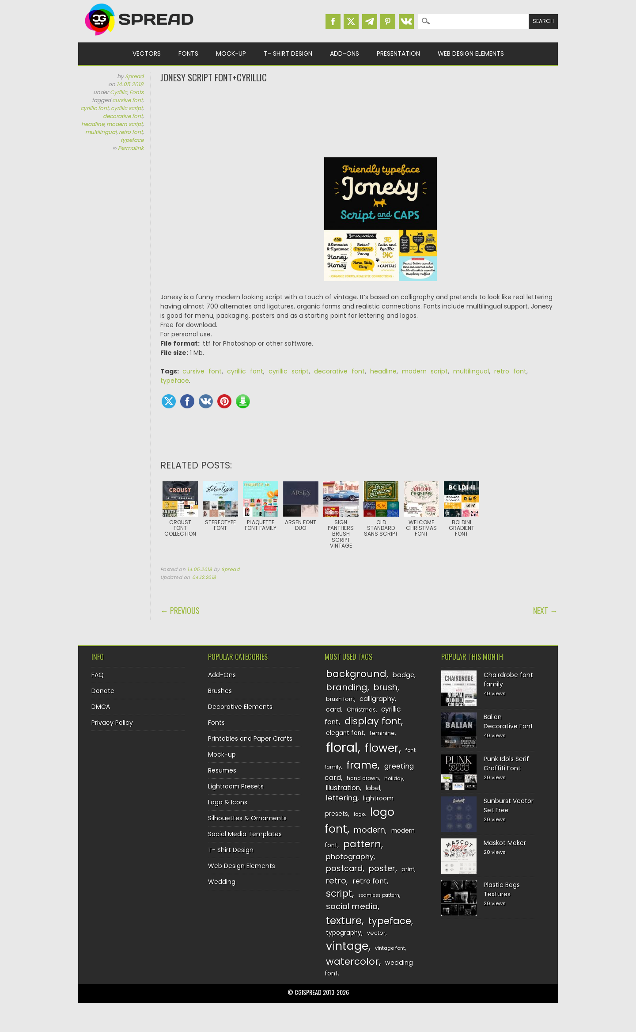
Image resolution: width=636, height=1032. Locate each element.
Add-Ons (344, 53)
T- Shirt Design (288, 53)
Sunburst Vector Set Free (509, 805)
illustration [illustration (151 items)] (343, 787)
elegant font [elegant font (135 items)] (345, 733)
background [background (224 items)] (356, 674)
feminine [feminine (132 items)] (382, 733)
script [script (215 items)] (339, 893)
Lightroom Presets (236, 786)
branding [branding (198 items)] (346, 687)
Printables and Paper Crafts (250, 738)
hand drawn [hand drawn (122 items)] (363, 778)
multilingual (101, 132)
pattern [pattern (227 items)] (362, 844)
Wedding (221, 881)
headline (92, 124)
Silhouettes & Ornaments (247, 818)
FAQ (97, 674)
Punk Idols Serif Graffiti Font (506, 763)
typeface (132, 140)
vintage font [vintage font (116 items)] (390, 948)
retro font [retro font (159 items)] (369, 881)
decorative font (123, 116)
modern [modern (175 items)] (369, 829)
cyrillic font (94, 108)
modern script (124, 124)
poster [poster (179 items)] (382, 868)
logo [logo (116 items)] (359, 814)
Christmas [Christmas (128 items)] (361, 709)
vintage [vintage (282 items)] (347, 946)
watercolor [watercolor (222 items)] (352, 961)
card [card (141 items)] (333, 709)
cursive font (127, 100)
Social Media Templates (245, 834)
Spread (134, 76)
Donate (102, 690)
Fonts (188, 53)
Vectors (146, 53)
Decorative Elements (240, 706)
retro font (131, 132)
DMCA (100, 706)
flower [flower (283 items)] (382, 748)
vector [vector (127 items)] (376, 933)
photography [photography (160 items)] (350, 857)
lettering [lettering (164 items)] (341, 798)
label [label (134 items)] (373, 788)
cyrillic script (127, 108)
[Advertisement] (359, 119)
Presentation (398, 53)
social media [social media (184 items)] (352, 906)
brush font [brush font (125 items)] (340, 699)
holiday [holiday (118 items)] (393, 778)
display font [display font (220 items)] (372, 721)
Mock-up (231, 53)
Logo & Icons (227, 802)
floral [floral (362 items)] (342, 747)
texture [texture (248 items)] (344, 920)
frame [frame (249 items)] (362, 765)
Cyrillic (118, 92)
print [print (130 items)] (407, 869)
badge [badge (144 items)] (403, 674)
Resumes (222, 770)
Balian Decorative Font (508, 721)
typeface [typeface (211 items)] (389, 920)
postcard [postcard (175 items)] (344, 868)
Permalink (131, 148)
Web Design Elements (471, 53)
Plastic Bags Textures (502, 889)
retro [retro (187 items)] (336, 880)
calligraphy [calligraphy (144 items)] (377, 698)
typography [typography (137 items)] (343, 933)
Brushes (220, 690)
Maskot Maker (505, 842)
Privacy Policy (112, 722)
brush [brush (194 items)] (386, 687)
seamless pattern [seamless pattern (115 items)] (378, 895)
